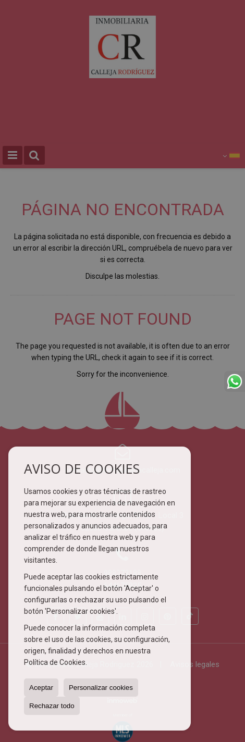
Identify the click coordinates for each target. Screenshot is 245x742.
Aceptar (41, 687)
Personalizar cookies (101, 687)
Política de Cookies (54, 662)
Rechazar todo (52, 706)
